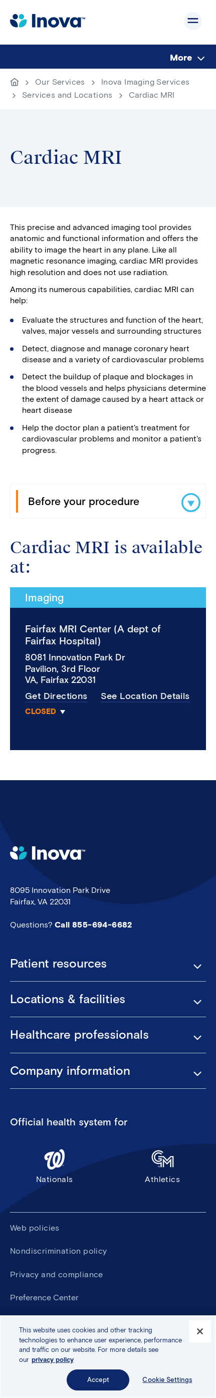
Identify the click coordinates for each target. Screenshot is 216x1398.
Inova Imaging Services (145, 82)
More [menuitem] (181, 57)
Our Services (60, 82)
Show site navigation (193, 21)
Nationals (54, 1166)
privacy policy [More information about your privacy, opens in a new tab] (53, 1362)
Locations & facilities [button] (67, 999)
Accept (98, 1383)
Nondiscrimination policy (58, 1251)
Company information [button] (70, 1070)
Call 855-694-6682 (93, 924)
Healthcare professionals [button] (79, 1034)
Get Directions (56, 696)
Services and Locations (67, 95)
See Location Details (145, 696)
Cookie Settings (167, 1383)
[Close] (200, 1334)
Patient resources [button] (58, 963)
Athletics (162, 1166)
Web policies (35, 1228)
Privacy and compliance (56, 1274)
